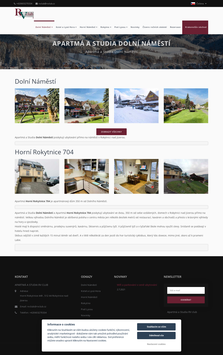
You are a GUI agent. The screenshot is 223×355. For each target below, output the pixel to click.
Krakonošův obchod (195, 27)
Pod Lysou (121, 27)
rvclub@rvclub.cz (45, 3)
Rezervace (175, 27)
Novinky (135, 27)
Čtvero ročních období (155, 27)
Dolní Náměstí (44, 27)
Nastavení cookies (156, 344)
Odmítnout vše (156, 335)
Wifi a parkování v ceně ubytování (137, 284)
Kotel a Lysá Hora (66, 27)
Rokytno (106, 27)
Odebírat (186, 299)
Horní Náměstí (88, 27)
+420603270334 (23, 3)
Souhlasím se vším (156, 326)
